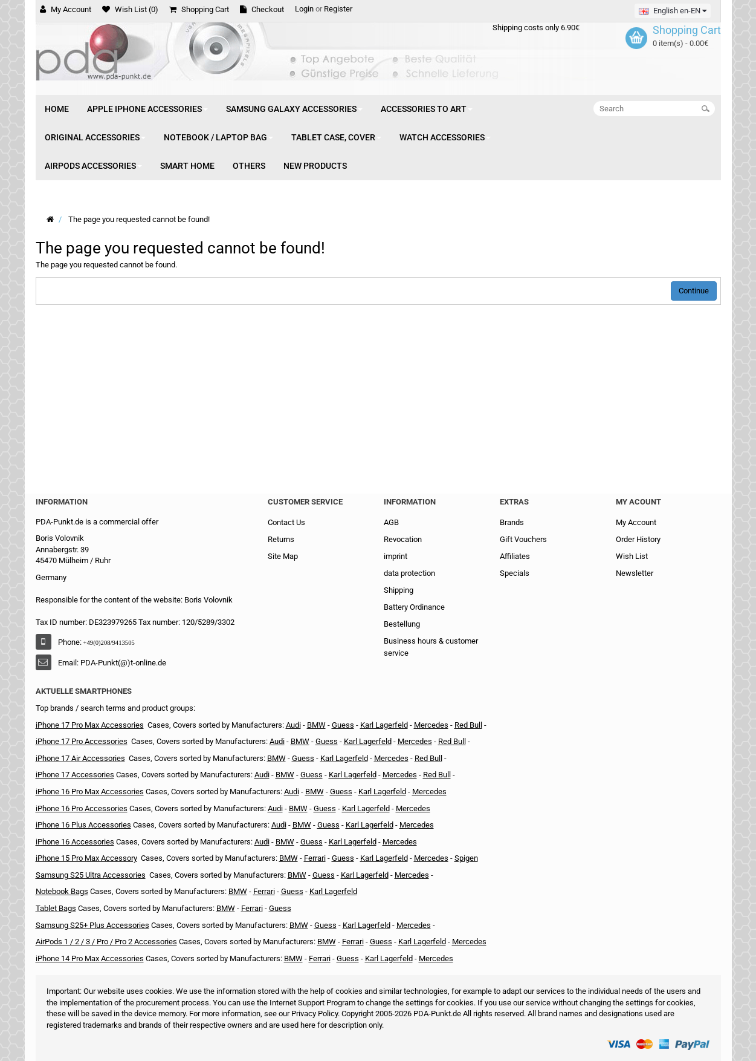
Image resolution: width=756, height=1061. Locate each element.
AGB (391, 522)
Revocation (403, 539)
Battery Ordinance (414, 607)
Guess (303, 758)
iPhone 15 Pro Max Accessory (86, 858)
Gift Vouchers (523, 539)
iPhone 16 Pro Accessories (82, 808)
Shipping (398, 590)
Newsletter (634, 573)
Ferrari (315, 858)
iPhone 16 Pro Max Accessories (90, 791)
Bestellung (402, 623)
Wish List (632, 556)
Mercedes (431, 725)
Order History (638, 539)
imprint (395, 556)
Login (304, 8)
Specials (514, 573)
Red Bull (468, 725)
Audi (293, 725)
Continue (694, 290)
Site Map (283, 556)
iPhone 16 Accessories (75, 841)
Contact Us (286, 522)
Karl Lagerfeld (344, 758)
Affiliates (515, 556)
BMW (316, 725)
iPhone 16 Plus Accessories (83, 824)
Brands (512, 522)
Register (338, 8)
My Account (636, 522)
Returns (281, 539)
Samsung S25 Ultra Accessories (91, 875)
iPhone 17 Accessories (75, 774)
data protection (409, 573)
